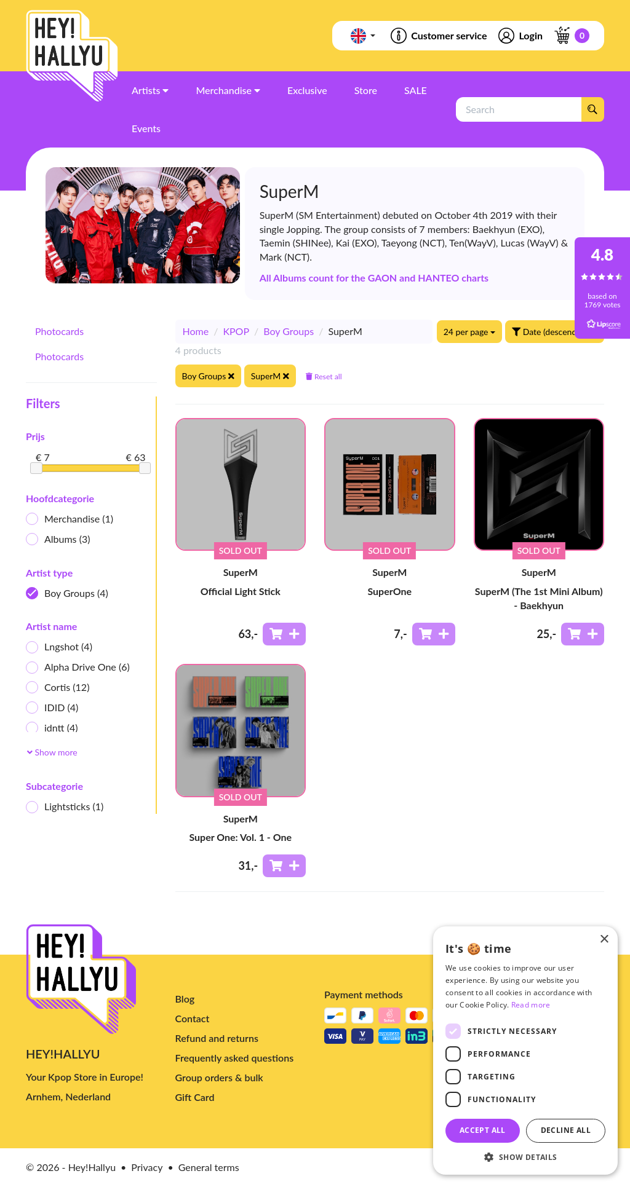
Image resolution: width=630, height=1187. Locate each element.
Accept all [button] (483, 1130)
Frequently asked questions (234, 1057)
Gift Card (195, 1097)
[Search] (592, 109)
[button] (525, 1156)
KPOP (236, 331)
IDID (52, 708)
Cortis (57, 687)
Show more (52, 752)
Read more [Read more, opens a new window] (531, 1005)
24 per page (469, 331)
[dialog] (525, 1050)
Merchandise (69, 519)
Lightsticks (64, 807)
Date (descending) (554, 331)
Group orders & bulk (219, 1077)
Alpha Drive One (78, 667)
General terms (208, 1167)
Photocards (59, 331)
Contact (192, 1018)
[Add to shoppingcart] (284, 634)
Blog (185, 998)
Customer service (438, 35)
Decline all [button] (566, 1130)
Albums (58, 539)
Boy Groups (67, 593)
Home (196, 331)
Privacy (146, 1167)
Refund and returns (216, 1038)
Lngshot (59, 647)
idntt (52, 728)
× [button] (603, 939)
